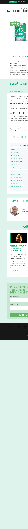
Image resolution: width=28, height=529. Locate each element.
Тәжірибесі (24, 327)
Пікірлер (18, 327)
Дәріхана (11, 327)
